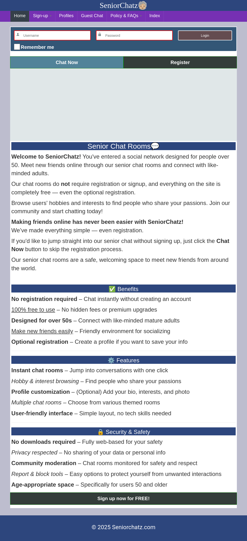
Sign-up (42, 15)
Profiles (66, 15)
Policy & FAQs (126, 15)
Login (205, 35)
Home (20, 15)
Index (154, 15)
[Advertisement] (123, 105)
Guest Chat (92, 15)
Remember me (37, 47)
